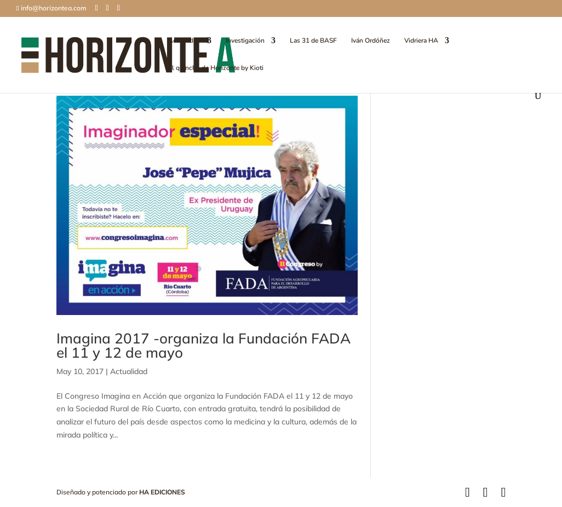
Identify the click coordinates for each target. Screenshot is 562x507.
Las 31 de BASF (313, 41)
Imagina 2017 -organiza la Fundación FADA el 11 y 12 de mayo (203, 345)
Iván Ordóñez (370, 41)
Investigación (245, 41)
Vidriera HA (421, 41)
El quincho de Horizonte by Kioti (215, 68)
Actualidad (184, 41)
